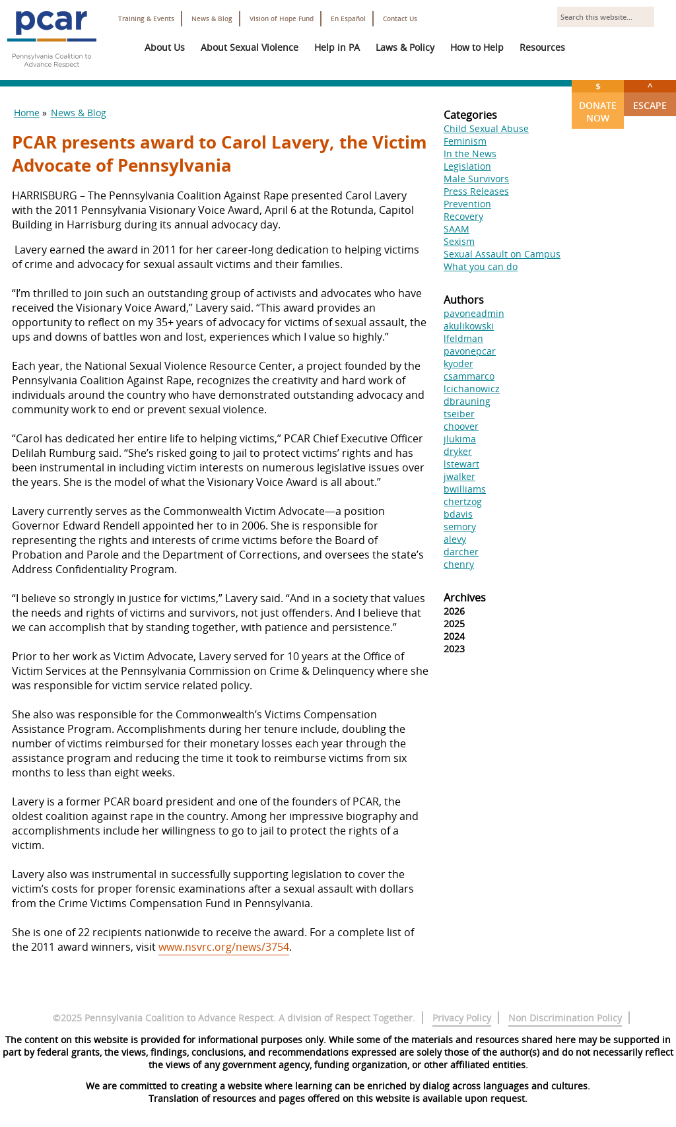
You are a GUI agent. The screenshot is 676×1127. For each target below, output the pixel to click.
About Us (165, 47)
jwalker (459, 476)
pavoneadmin (474, 313)
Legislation (467, 166)
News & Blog (211, 19)
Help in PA (337, 47)
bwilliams (465, 489)
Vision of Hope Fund (282, 19)
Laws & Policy (405, 47)
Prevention (467, 203)
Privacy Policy (461, 1017)
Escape (650, 96)
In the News (470, 153)
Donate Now (598, 102)
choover (461, 426)
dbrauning (467, 401)
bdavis (458, 514)
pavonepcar (470, 351)
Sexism (459, 241)
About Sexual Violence (249, 47)
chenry (459, 564)
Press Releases (476, 191)
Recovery (463, 216)
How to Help (477, 47)
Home (27, 112)
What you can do (481, 266)
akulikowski (469, 326)
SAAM (456, 228)
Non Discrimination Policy (565, 1017)
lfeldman (463, 338)
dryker (458, 451)
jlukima (460, 438)
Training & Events (146, 19)
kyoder (458, 363)
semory (460, 526)
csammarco (469, 376)
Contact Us (400, 19)
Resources (542, 47)
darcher (461, 551)
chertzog (463, 501)
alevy (455, 539)
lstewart (461, 464)
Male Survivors (476, 178)
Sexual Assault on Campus (502, 254)
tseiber (459, 413)
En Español (348, 19)
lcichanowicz (472, 388)
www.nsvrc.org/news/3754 (223, 946)
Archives (465, 597)
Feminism (465, 141)
